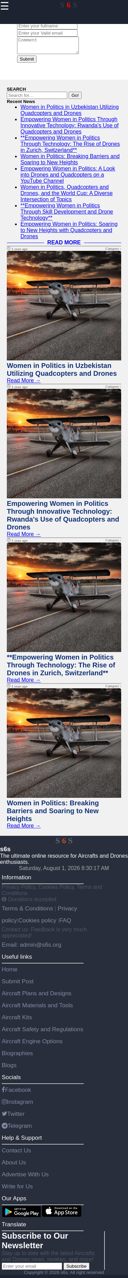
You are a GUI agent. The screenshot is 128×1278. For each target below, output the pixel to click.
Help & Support (22, 1140)
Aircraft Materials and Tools (37, 1008)
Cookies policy (37, 923)
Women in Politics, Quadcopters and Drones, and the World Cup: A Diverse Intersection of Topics (66, 196)
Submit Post (17, 984)
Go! (75, 98)
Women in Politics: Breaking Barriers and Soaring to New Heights (70, 162)
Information (16, 880)
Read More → (24, 383)
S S (68, 4)
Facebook (16, 1092)
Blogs (9, 1068)
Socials (11, 1080)
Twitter (13, 1116)
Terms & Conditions (28, 911)
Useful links (17, 959)
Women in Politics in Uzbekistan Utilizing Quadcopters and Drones (69, 113)
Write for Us (17, 1189)
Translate (14, 1227)
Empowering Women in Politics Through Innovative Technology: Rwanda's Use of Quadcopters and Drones (69, 128)
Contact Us (16, 1153)
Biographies (17, 1056)
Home (9, 972)
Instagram (17, 1104)
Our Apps (14, 1201)
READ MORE (64, 245)
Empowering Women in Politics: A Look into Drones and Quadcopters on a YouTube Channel (67, 178)
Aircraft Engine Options (32, 1044)
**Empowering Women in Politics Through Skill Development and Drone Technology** (66, 215)
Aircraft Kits (17, 1020)
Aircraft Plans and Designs (36, 996)
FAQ (65, 923)
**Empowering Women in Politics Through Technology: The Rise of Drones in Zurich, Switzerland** (70, 147)
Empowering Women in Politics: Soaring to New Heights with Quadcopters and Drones (68, 233)
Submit (27, 62)
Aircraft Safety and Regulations (42, 1032)
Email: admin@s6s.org (31, 947)
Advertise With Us (25, 1177)
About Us (14, 1165)
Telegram (17, 1128)
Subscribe (76, 1269)
